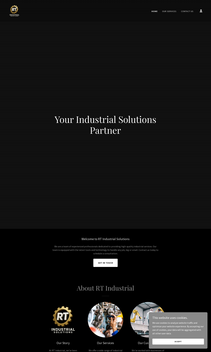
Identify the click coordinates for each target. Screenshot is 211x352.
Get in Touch (105, 263)
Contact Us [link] (187, 11)
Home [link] (155, 11)
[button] (201, 11)
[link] (14, 10)
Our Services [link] (169, 11)
